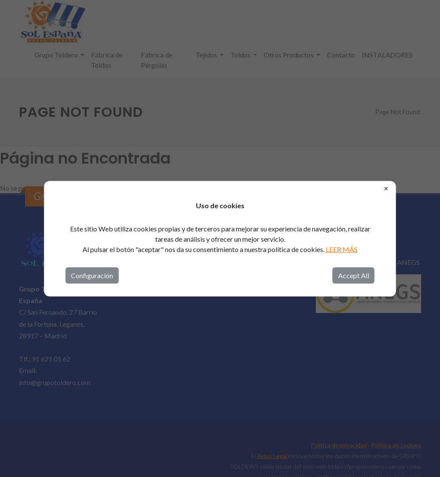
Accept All (353, 275)
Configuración (92, 275)
